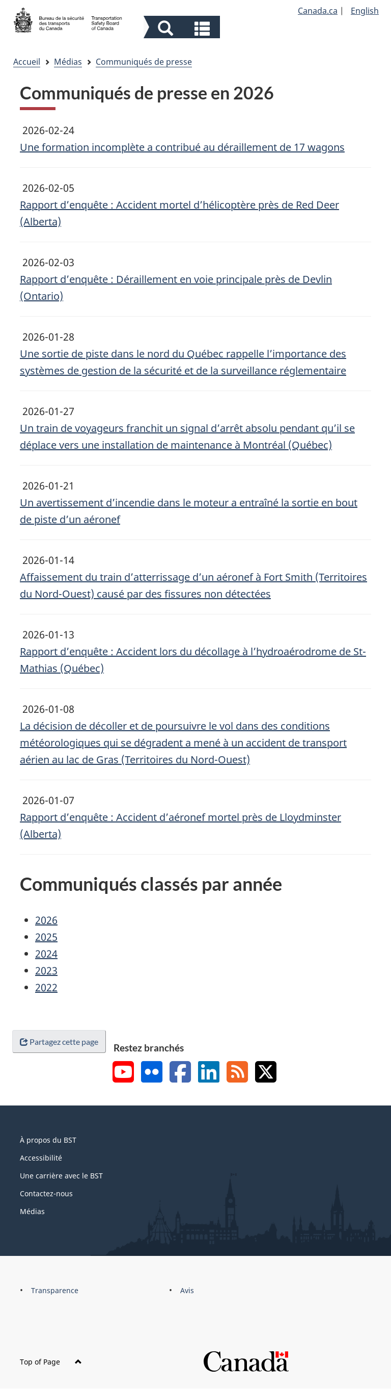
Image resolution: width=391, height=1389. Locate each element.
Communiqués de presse (144, 61)
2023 (46, 971)
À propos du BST (48, 1140)
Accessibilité (41, 1158)
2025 (46, 937)
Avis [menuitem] (187, 1290)
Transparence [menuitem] (54, 1290)
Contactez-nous (46, 1193)
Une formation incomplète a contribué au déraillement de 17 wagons (182, 147)
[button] (183, 28)
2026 (46, 920)
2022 (46, 987)
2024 (46, 954)
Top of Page (51, 1362)
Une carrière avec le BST (61, 1175)
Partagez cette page (59, 1041)
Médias (68, 61)
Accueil (26, 61)
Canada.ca (318, 10)
